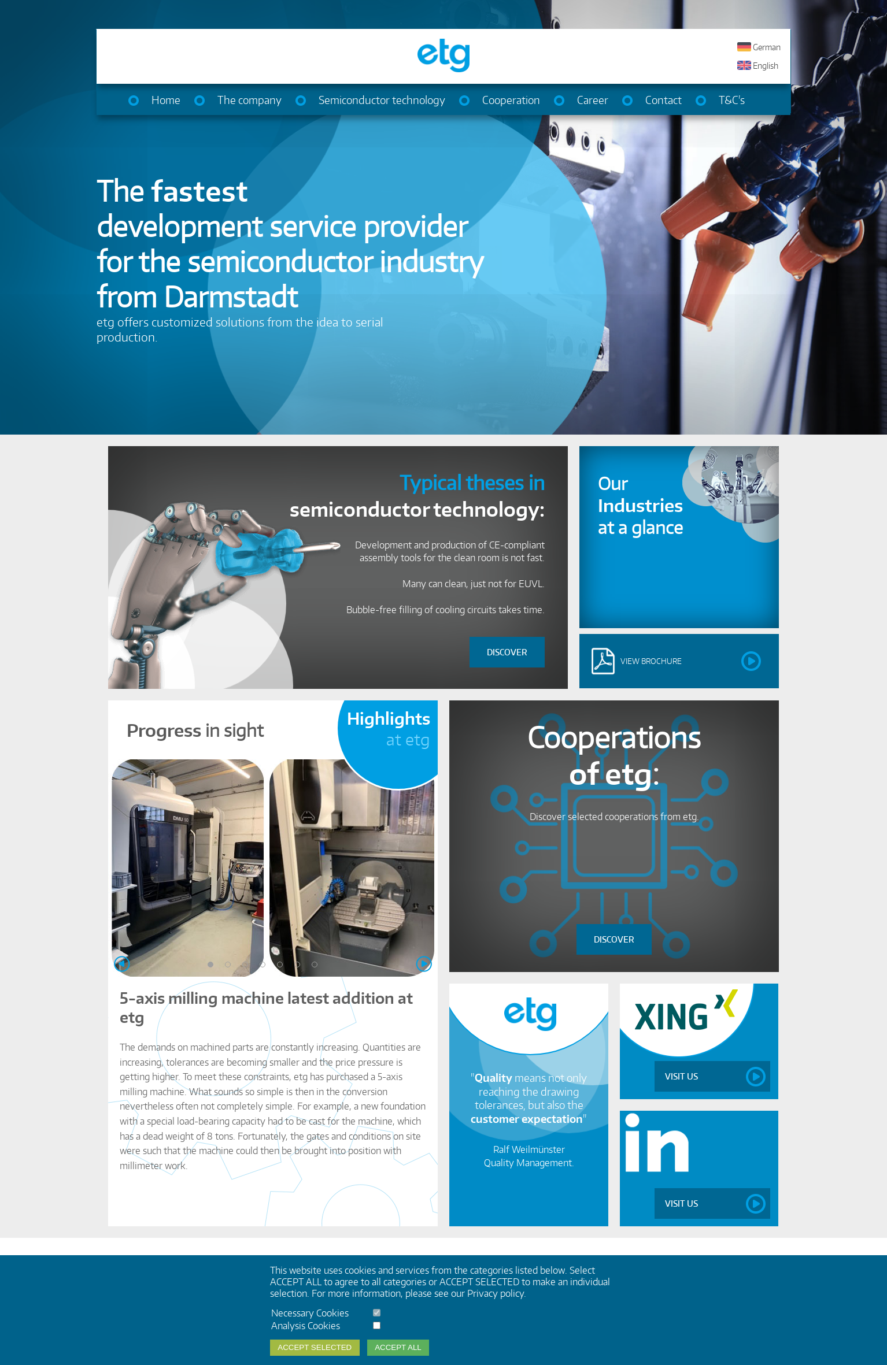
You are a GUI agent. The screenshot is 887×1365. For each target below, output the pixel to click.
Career (592, 99)
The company (249, 99)
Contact (663, 99)
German (767, 47)
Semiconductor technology (382, 99)
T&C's (732, 99)
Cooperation (511, 99)
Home (165, 99)
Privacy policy (495, 1293)
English (765, 66)
